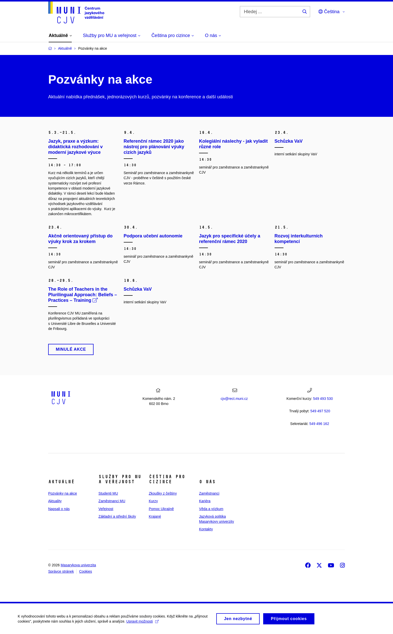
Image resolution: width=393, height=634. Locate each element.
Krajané (155, 516)
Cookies (85, 571)
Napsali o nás (59, 509)
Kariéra (204, 501)
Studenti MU (108, 493)
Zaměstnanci (209, 493)
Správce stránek (61, 571)
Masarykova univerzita (78, 565)
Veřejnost (105, 509)
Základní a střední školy (117, 516)
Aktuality (55, 501)
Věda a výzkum (211, 509)
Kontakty (206, 529)
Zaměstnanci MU (111, 501)
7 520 (320, 411)
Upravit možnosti (142, 623)
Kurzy (153, 501)
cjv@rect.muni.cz (234, 399)
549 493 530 (323, 399)
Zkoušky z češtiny (163, 493)
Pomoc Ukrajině (161, 509)
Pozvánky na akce (62, 493)
